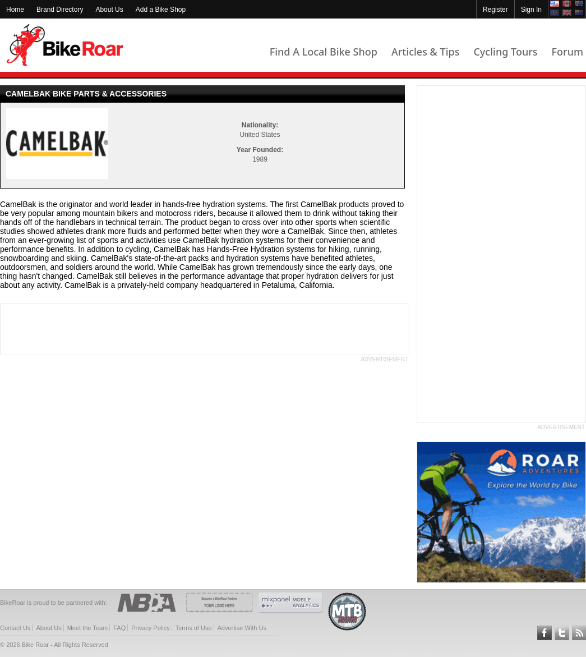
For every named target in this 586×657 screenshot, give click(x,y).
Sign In (531, 9)
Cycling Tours (505, 51)
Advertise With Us (242, 627)
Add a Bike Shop (161, 9)
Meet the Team (87, 627)
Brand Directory (59, 9)
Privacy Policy (150, 627)
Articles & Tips (425, 51)
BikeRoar (65, 45)
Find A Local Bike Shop (323, 51)
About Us (109, 9)
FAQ (119, 627)
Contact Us (15, 627)
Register (495, 9)
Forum (567, 51)
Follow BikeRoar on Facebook (544, 633)
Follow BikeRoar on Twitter (562, 633)
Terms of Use (194, 627)
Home (15, 9)
